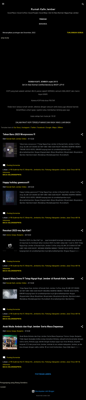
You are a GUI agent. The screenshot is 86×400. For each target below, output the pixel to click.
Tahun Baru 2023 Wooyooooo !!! (19, 134)
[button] (82, 134)
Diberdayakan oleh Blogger (43, 391)
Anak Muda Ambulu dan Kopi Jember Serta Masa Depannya (33, 326)
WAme (60, 127)
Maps (55, 127)
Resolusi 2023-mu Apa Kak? (17, 230)
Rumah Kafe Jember (43, 9)
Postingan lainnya (43, 374)
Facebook (41, 127)
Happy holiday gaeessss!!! (16, 182)
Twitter (33, 127)
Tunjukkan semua (75, 33)
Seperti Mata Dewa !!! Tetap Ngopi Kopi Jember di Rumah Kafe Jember (38, 278)
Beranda (43, 24)
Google (48, 127)
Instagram (25, 127)
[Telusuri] (83, 4)
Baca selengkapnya (12, 175)
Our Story (17, 127)
